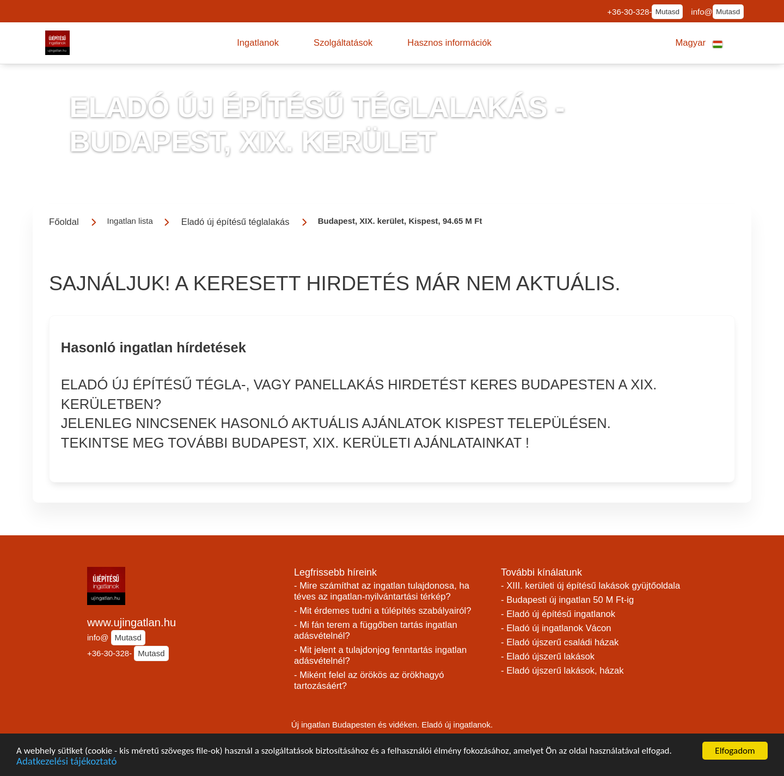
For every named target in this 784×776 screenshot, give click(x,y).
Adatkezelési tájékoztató (66, 763)
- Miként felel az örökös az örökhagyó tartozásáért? (369, 680)
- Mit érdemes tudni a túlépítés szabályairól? (382, 611)
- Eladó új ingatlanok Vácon (556, 628)
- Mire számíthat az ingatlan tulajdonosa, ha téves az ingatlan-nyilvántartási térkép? (381, 591)
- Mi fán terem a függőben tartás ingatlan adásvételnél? (375, 630)
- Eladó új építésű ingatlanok (558, 614)
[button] (258, 43)
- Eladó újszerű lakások (548, 656)
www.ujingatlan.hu (131, 622)
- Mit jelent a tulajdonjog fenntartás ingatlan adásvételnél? (380, 655)
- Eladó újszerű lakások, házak (562, 670)
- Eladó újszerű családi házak (559, 642)
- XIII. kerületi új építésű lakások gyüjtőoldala (590, 586)
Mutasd (667, 12)
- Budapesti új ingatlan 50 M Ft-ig (567, 600)
